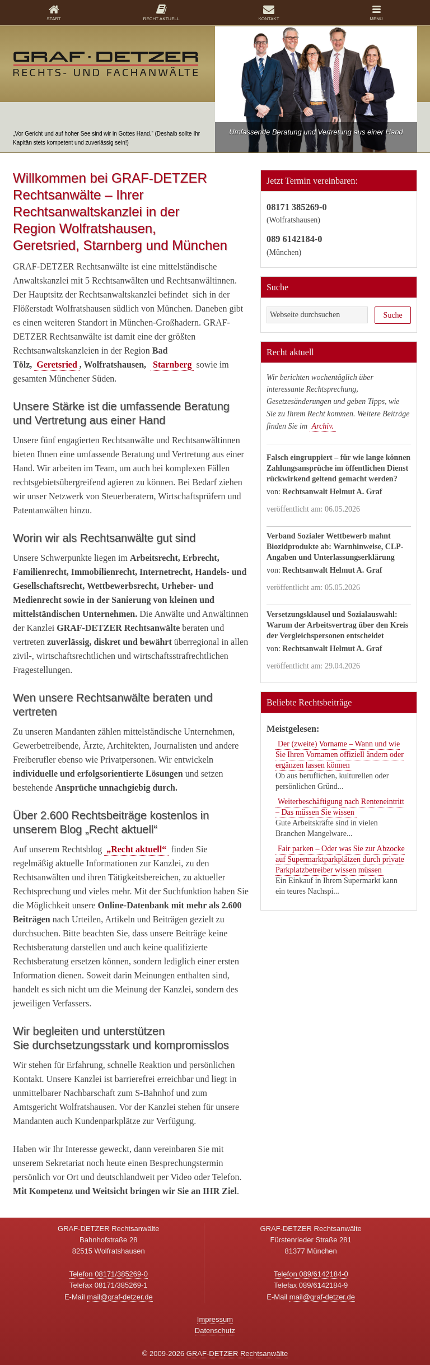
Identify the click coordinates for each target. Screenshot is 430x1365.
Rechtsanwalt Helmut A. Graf (332, 491)
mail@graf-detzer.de (119, 1297)
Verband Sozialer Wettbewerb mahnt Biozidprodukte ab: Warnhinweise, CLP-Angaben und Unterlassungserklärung (335, 546)
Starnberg (172, 364)
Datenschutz (215, 1330)
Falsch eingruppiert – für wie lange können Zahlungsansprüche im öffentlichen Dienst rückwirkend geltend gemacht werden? (338, 468)
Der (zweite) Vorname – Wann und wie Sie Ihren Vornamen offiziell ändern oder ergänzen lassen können (339, 754)
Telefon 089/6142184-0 (311, 1274)
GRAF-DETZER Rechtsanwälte (237, 1353)
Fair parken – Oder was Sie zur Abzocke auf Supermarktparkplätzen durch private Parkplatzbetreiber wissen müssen (340, 859)
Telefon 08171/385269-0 (108, 1274)
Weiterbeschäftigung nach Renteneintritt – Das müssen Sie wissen (339, 806)
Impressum (215, 1319)
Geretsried (56, 364)
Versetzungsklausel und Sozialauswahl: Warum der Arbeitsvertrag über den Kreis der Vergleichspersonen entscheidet (337, 625)
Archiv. (323, 426)
